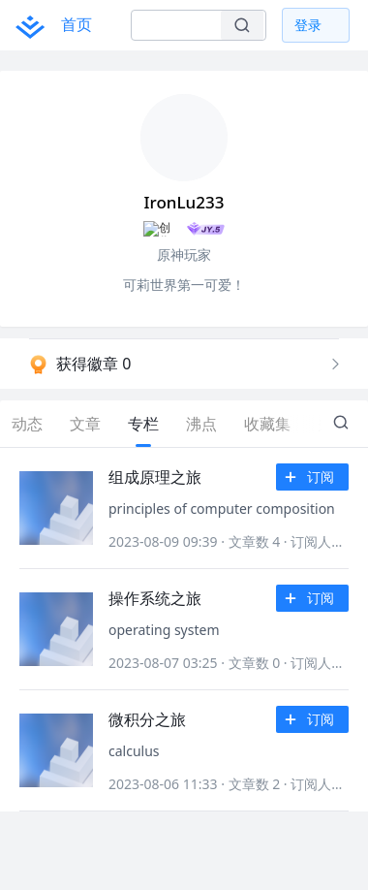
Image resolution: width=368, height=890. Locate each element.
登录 (308, 25)
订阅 (313, 478)
